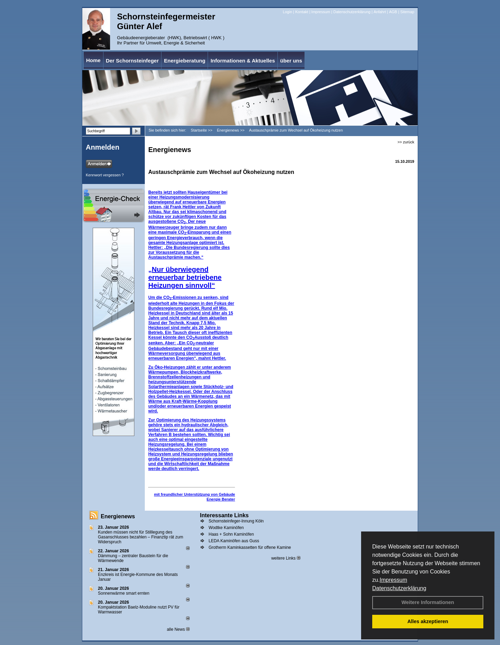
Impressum (393, 580)
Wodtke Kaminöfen (226, 527)
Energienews (118, 516)
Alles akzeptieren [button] (427, 621)
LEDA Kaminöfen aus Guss (234, 540)
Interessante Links (224, 515)
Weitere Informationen (427, 602)
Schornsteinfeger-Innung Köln (236, 521)
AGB (393, 12)
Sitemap (407, 12)
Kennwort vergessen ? (105, 175)
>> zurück (406, 142)
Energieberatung (184, 61)
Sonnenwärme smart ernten (123, 593)
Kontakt (301, 12)
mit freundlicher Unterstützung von (186, 494)
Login (287, 12)
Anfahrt (380, 12)
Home (93, 60)
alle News (178, 629)
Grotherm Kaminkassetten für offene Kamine (250, 547)
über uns (291, 61)
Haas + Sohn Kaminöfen (231, 534)
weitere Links (285, 558)
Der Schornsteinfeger (132, 61)
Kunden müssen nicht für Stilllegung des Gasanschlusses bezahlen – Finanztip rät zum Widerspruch (140, 537)
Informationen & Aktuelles (242, 61)
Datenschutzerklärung (399, 588)
